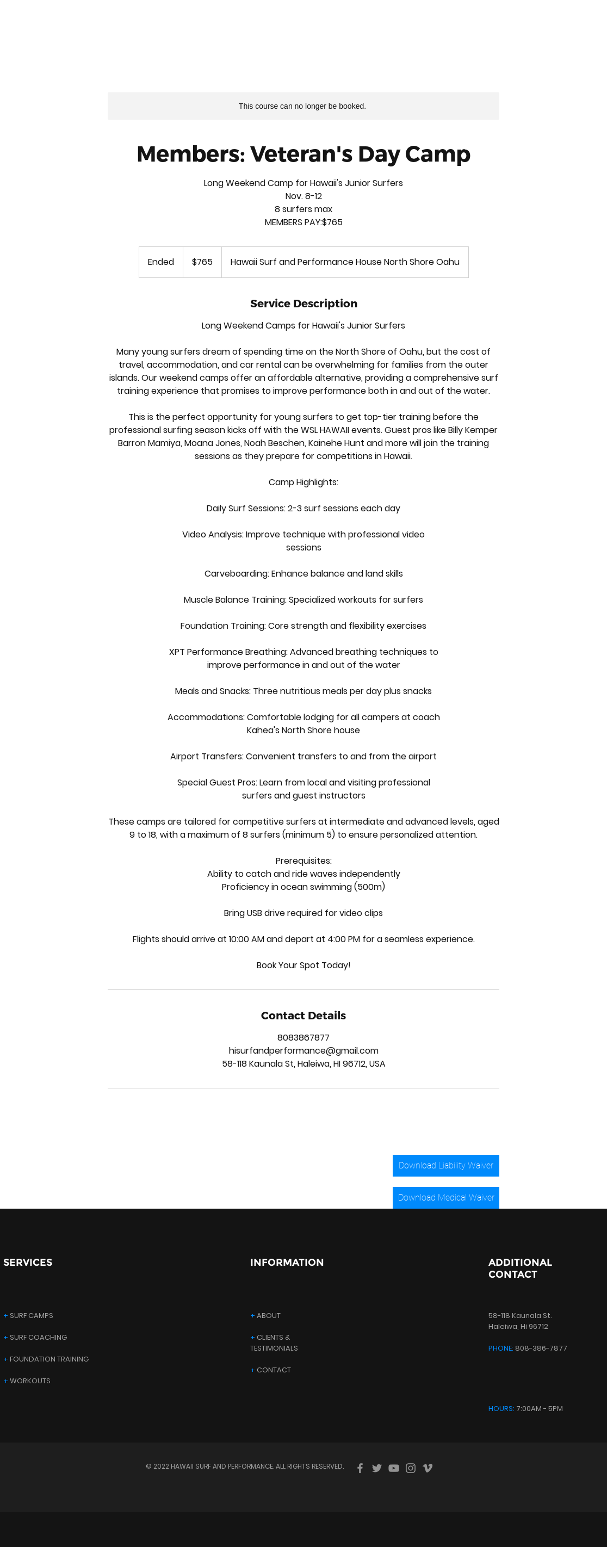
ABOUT (265, 1315)
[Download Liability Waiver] (446, 1166)
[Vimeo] (427, 1468)
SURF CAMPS (28, 1315)
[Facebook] (360, 1468)
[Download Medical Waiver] (446, 1198)
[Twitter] (376, 1468)
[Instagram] (410, 1468)
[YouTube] (393, 1468)
